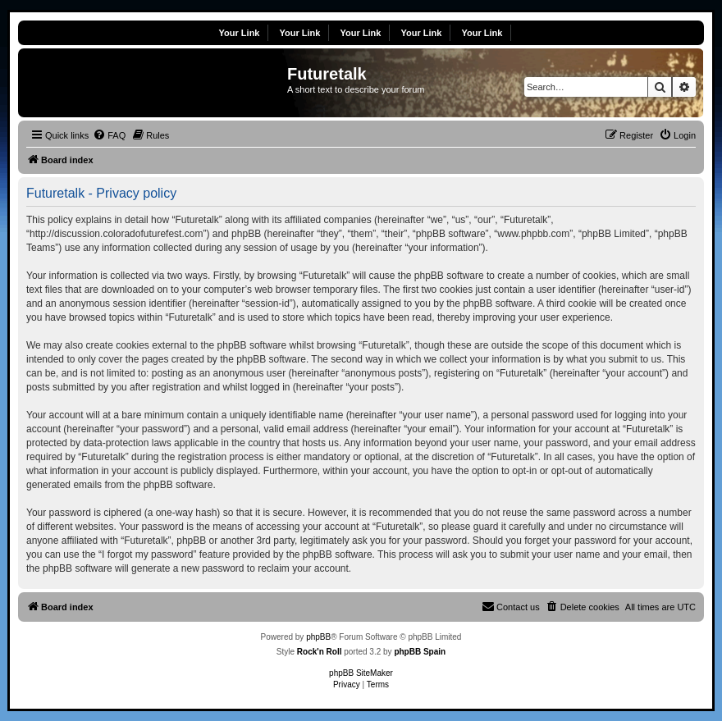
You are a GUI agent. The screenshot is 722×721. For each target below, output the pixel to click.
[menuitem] (109, 135)
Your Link (239, 33)
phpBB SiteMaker (361, 673)
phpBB (318, 636)
